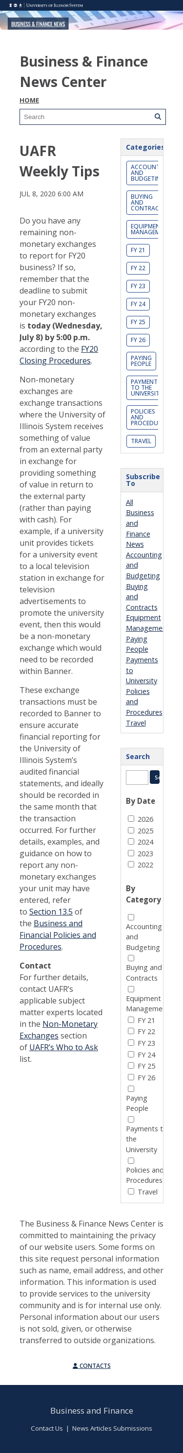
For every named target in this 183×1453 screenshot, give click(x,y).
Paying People (141, 361)
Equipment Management (151, 229)
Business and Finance (91, 1410)
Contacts (92, 1366)
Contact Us (47, 1428)
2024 (145, 842)
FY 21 (138, 250)
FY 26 (138, 340)
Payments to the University (147, 388)
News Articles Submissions (112, 1428)
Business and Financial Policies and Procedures (58, 935)
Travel (141, 441)
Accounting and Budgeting (150, 173)
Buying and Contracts (148, 202)
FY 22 (138, 268)
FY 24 (138, 304)
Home (29, 100)
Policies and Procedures (149, 417)
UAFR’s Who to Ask (63, 1047)
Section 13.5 (51, 911)
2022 (145, 864)
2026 (145, 819)
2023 (145, 853)
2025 (145, 830)
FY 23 (138, 286)
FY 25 (138, 322)
